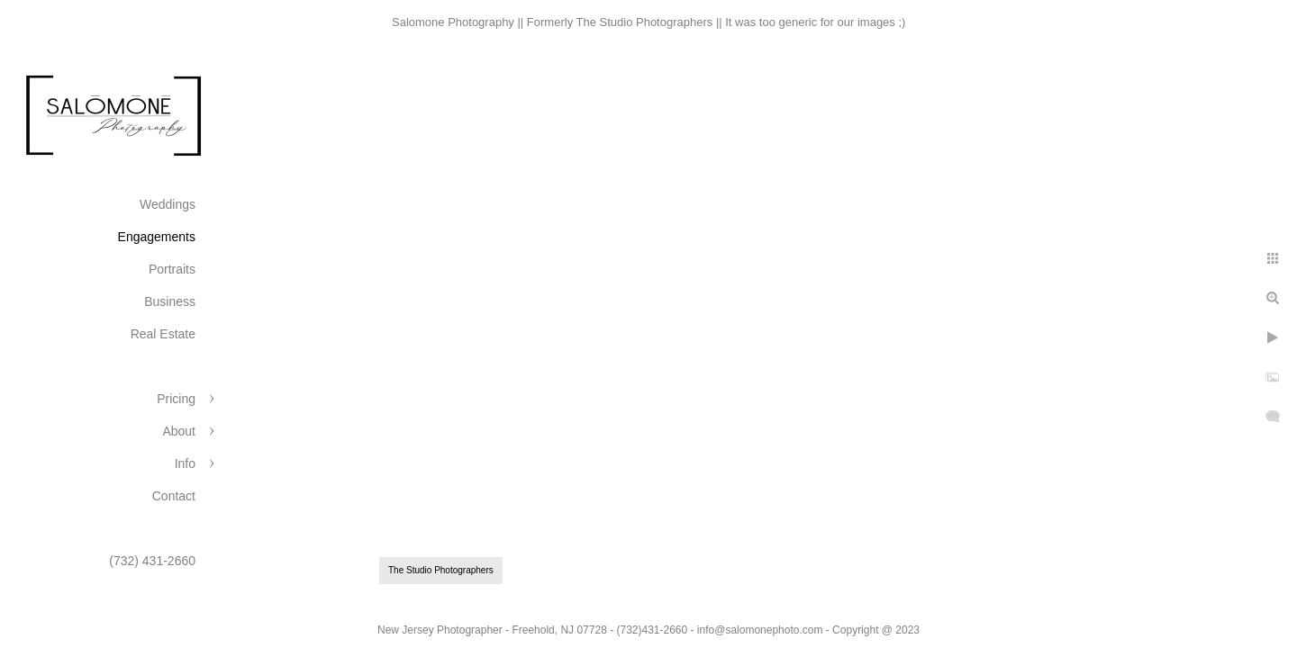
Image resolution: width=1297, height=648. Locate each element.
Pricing (176, 399)
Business (169, 301)
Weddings (167, 204)
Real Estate (163, 334)
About (178, 431)
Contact (173, 496)
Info (185, 463)
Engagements (156, 237)
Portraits (172, 269)
